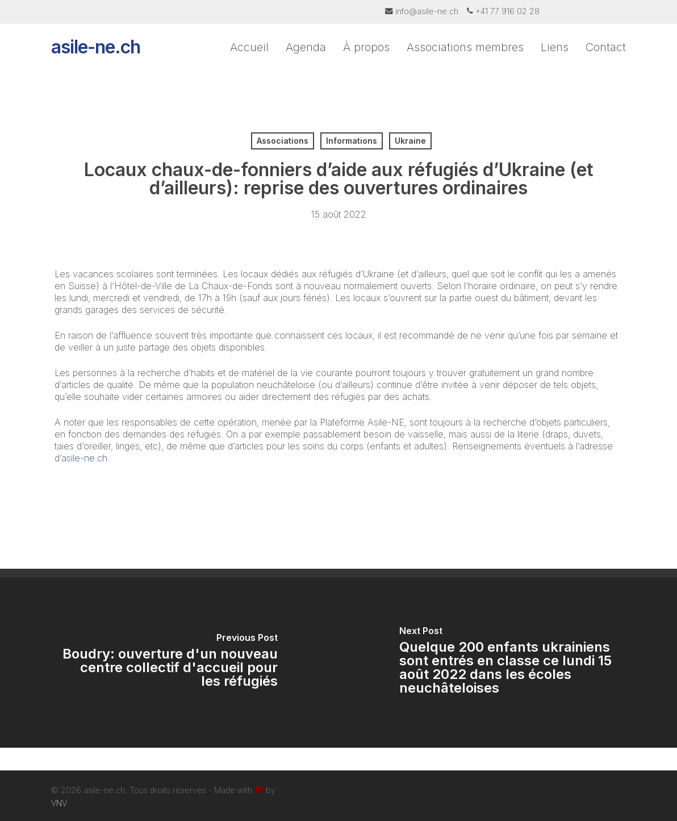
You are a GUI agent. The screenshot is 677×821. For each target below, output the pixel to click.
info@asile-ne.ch (426, 11)
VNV (59, 803)
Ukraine (410, 140)
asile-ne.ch (95, 57)
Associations (282, 140)
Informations (351, 140)
